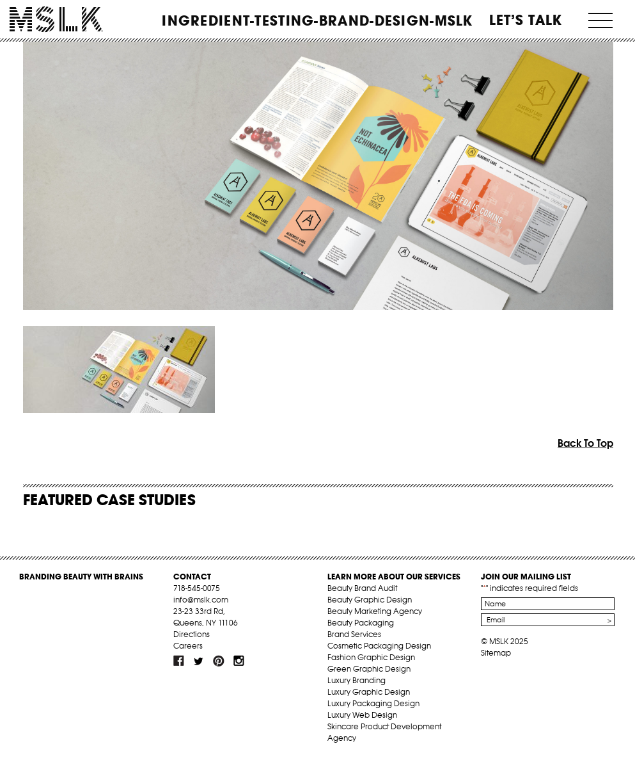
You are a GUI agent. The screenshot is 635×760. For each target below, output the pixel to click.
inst (238, 661)
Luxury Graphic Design (368, 692)
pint (218, 661)
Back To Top (585, 443)
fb (179, 661)
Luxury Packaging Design (373, 703)
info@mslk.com (200, 599)
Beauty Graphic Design (369, 599)
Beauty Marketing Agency (374, 611)
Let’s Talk (526, 20)
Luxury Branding (356, 680)
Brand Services (354, 634)
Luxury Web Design (362, 715)
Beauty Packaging (360, 622)
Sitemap (496, 653)
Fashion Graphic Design (371, 657)
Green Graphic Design (369, 669)
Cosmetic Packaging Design (379, 646)
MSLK (56, 19)
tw (199, 661)
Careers (188, 646)
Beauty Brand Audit (362, 588)
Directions (191, 634)
